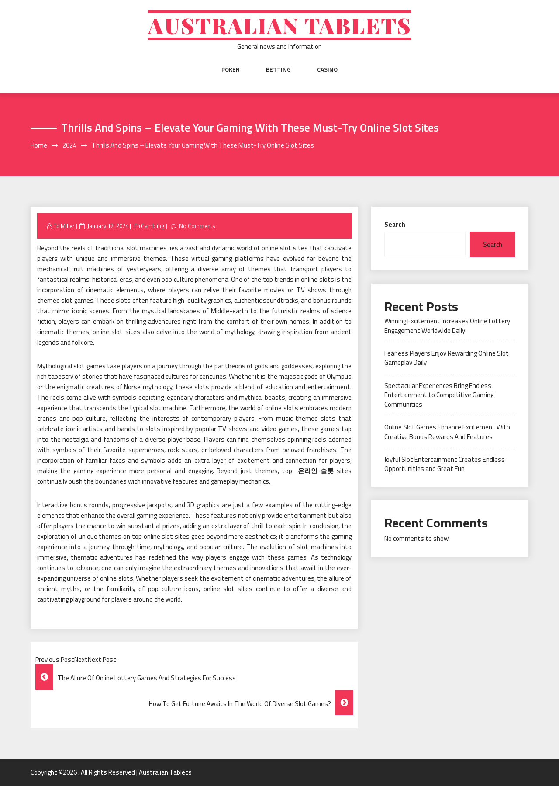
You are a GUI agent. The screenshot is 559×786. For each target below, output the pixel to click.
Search (394, 224)
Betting (278, 69)
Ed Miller (64, 226)
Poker (230, 69)
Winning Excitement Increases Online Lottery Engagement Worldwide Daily (447, 325)
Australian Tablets (279, 25)
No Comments (197, 226)
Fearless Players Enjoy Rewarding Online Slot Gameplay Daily (446, 357)
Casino (327, 69)
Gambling (153, 226)
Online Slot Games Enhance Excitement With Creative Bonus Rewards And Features (447, 431)
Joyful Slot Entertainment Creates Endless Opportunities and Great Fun (444, 464)
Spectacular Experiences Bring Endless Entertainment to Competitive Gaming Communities (438, 395)
